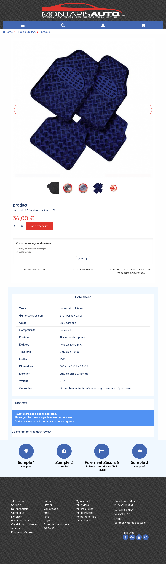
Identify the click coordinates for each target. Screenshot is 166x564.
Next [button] (151, 109)
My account (83, 501)
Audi (46, 512)
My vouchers (84, 520)
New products (19, 509)
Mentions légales (21, 520)
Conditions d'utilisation (24, 524)
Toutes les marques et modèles (57, 526)
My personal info (86, 516)
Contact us (17, 512)
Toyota (48, 520)
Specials (16, 505)
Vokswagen (51, 509)
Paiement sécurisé (22, 532)
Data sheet (83, 297)
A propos (17, 528)
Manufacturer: (42, 210)
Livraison (16, 516)
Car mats (49, 501)
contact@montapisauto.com (132, 522)
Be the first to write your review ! (32, 431)
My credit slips (84, 509)
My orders (82, 505)
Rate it (83, 259)
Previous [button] (15, 109)
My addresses (84, 512)
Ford (46, 516)
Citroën (48, 505)
